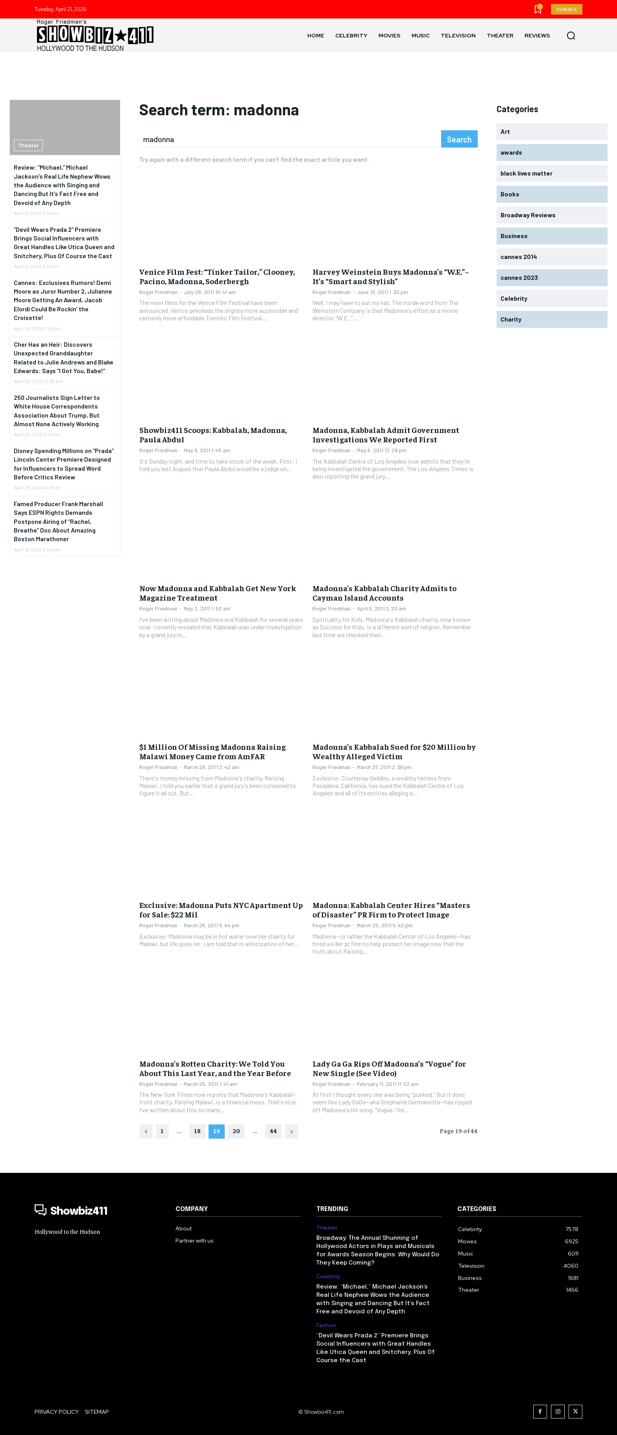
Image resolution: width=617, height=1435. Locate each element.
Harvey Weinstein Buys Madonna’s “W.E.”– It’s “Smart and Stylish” (390, 276)
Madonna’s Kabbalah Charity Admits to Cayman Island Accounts (384, 592)
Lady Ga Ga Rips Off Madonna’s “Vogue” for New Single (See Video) (389, 1068)
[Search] (459, 139)
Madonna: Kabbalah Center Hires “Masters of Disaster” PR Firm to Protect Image (391, 909)
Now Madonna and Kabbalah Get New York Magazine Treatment (217, 592)
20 (236, 1130)
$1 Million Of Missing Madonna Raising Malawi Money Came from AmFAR (212, 751)
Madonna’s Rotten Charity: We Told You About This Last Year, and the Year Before (215, 1068)
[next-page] (291, 1131)
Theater (28, 145)
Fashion (326, 1325)
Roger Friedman (158, 291)
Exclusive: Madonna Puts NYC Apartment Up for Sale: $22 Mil (221, 909)
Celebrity (328, 1276)
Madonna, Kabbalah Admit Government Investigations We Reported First (385, 434)
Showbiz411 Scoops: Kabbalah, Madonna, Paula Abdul (213, 434)
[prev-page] (146, 1131)
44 (273, 1130)
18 (197, 1130)
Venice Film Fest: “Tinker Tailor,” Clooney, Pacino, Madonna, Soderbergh (217, 276)
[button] (571, 35)
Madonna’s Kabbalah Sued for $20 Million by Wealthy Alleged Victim (394, 751)
